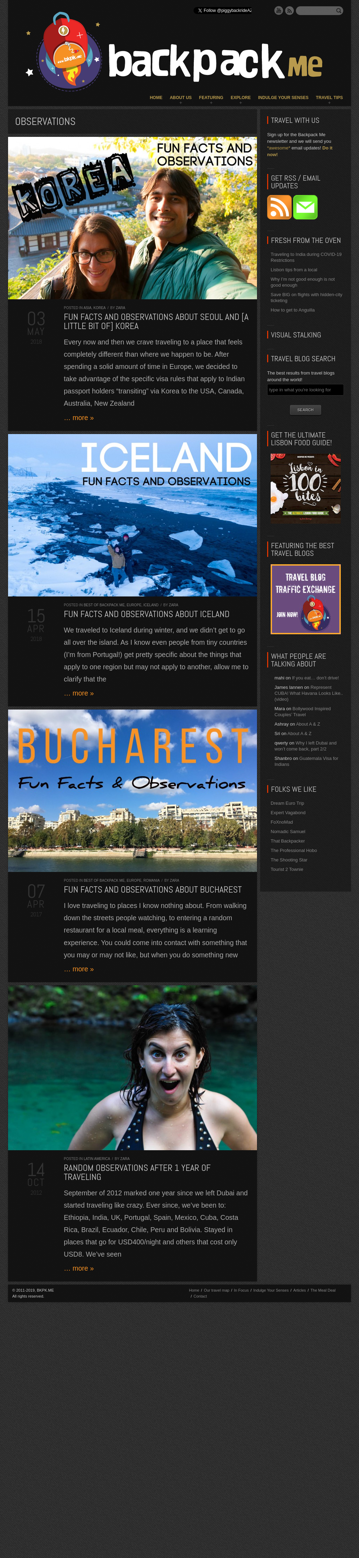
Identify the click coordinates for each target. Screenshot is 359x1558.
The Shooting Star (289, 859)
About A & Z (308, 724)
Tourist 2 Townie (287, 869)
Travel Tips (329, 97)
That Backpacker (288, 841)
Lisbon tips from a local (294, 269)
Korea (99, 308)
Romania (151, 880)
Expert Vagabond (288, 812)
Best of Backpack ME (104, 605)
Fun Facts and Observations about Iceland (147, 614)
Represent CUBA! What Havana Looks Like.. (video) (309, 693)
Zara (120, 308)
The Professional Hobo (294, 850)
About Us (181, 97)
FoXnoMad (282, 822)
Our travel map (216, 1290)
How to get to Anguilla (293, 310)
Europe (134, 605)
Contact (200, 1296)
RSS (289, 10)
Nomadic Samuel (288, 831)
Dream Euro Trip (287, 803)
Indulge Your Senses (283, 97)
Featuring (211, 97)
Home (156, 97)
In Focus (241, 1290)
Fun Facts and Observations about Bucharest (153, 889)
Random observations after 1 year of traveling (137, 1172)
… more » (79, 417)
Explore (241, 97)
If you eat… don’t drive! (315, 677)
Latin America (97, 1159)
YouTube (278, 10)
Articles (299, 1290)
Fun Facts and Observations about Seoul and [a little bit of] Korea (156, 321)
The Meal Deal (323, 1290)
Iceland (150, 605)
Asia (87, 308)
